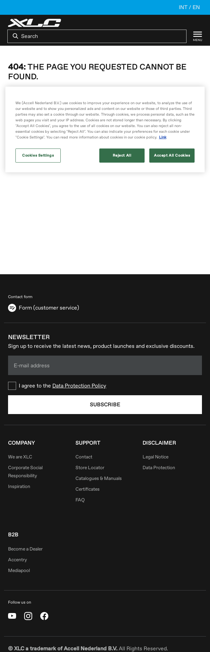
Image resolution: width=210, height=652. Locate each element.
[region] (105, 129)
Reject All (122, 155)
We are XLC (20, 457)
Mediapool (19, 570)
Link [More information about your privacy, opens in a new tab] (162, 137)
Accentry (17, 560)
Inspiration (19, 486)
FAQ (80, 500)
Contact (83, 457)
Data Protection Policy (79, 385)
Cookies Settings (38, 155)
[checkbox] (105, 386)
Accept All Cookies (172, 155)
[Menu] (194, 36)
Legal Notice (155, 457)
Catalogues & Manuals (98, 478)
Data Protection (159, 468)
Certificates (87, 489)
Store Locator (89, 468)
